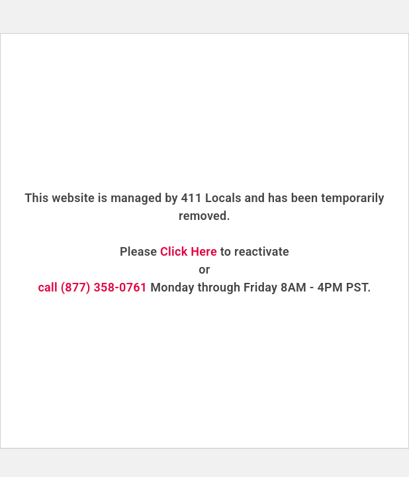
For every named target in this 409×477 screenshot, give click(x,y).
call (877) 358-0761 (92, 287)
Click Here (188, 251)
